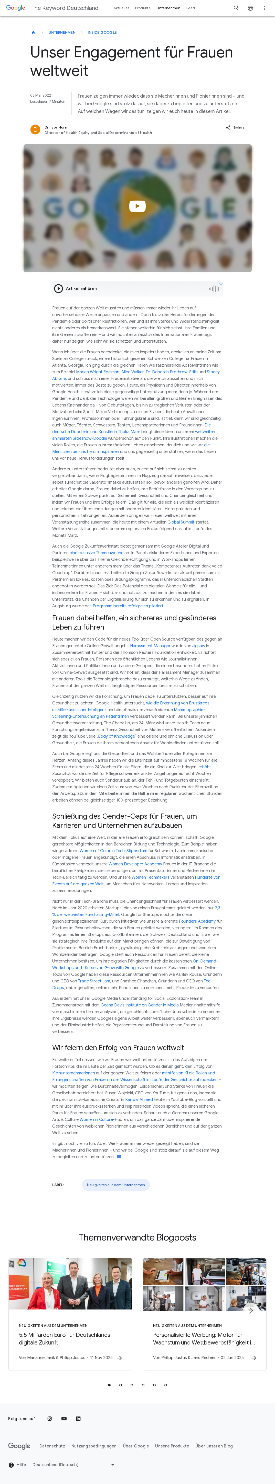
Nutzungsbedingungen (94, 1446)
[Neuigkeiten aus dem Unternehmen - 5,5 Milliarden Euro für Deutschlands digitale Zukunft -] (70, 1314)
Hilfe (17, 1465)
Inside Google (102, 32)
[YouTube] (64, 1419)
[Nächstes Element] (251, 1310)
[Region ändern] (74, 1465)
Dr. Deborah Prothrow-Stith (172, 372)
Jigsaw (198, 645)
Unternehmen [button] (168, 8)
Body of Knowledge (116, 736)
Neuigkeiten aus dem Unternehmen (116, 1184)
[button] (235, 127)
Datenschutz (52, 1446)
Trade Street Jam (94, 981)
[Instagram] (50, 1419)
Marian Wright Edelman (97, 372)
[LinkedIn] (78, 1419)
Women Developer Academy (135, 864)
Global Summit (180, 522)
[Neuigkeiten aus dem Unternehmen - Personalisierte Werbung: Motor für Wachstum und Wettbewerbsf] (204, 1314)
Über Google (136, 1446)
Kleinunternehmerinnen (73, 1073)
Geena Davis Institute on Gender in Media (140, 1005)
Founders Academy (197, 921)
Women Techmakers (151, 877)
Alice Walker (132, 372)
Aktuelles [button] (121, 8)
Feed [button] (190, 8)
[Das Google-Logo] (19, 1446)
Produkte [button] (143, 8)
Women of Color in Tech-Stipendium (113, 850)
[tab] (109, 1385)
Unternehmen (62, 32)
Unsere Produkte (172, 1446)
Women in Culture (96, 1119)
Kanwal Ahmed (139, 1099)
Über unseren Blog (214, 1446)
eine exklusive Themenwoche (96, 552)
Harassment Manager (150, 645)
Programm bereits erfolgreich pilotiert (128, 606)
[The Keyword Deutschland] (33, 32)
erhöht (204, 767)
